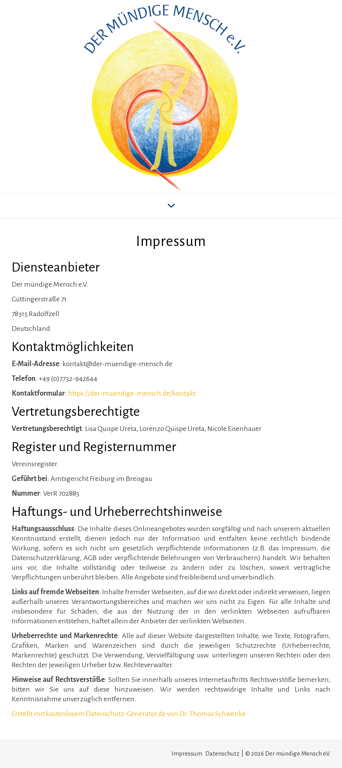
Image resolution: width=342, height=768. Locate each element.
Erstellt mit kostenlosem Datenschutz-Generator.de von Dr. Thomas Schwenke (129, 714)
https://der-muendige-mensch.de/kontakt (132, 393)
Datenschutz (222, 753)
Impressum (187, 753)
